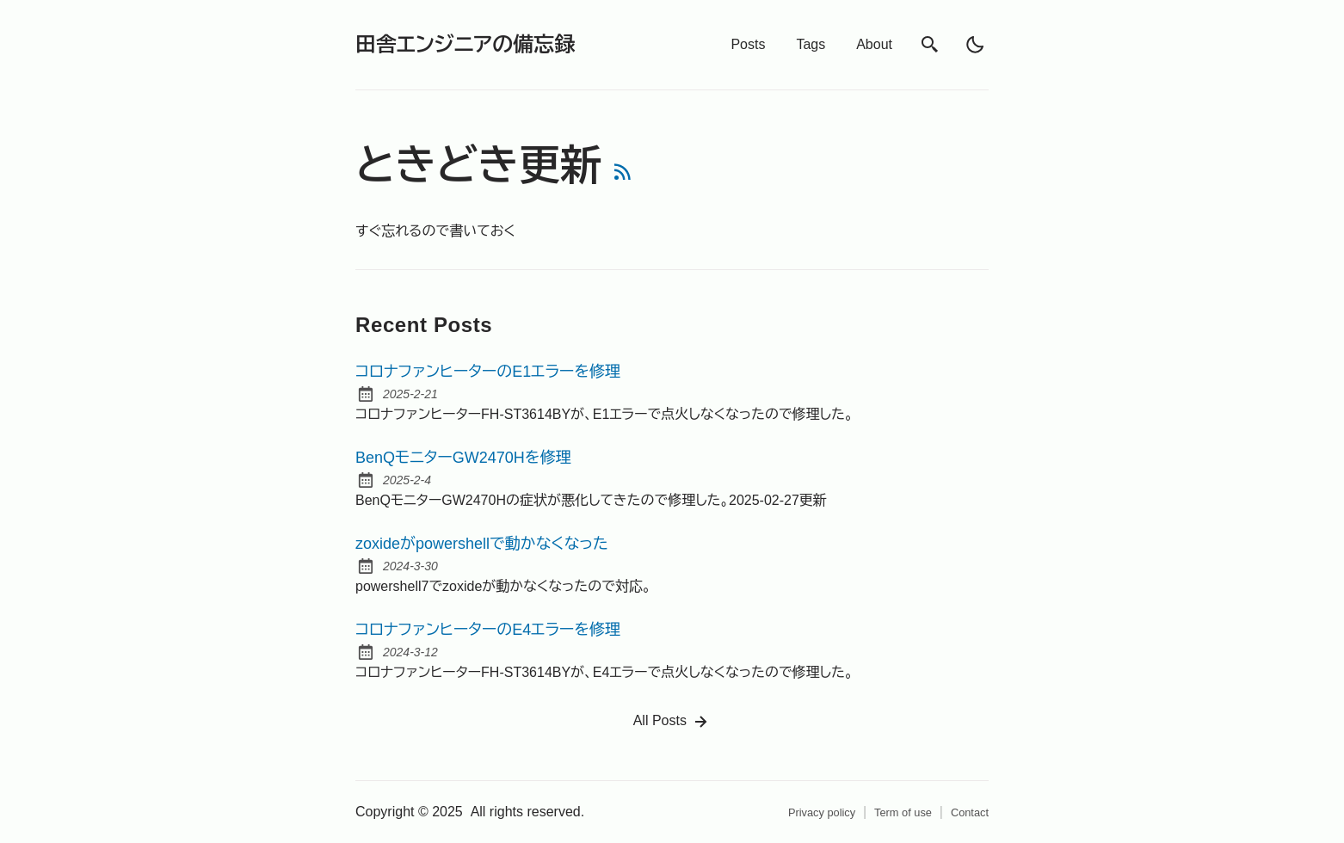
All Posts (672, 721)
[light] (975, 44)
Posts (748, 44)
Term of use (903, 812)
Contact (970, 812)
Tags (810, 44)
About (874, 44)
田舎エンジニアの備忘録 (465, 44)
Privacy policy (821, 812)
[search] (930, 44)
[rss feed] (623, 175)
